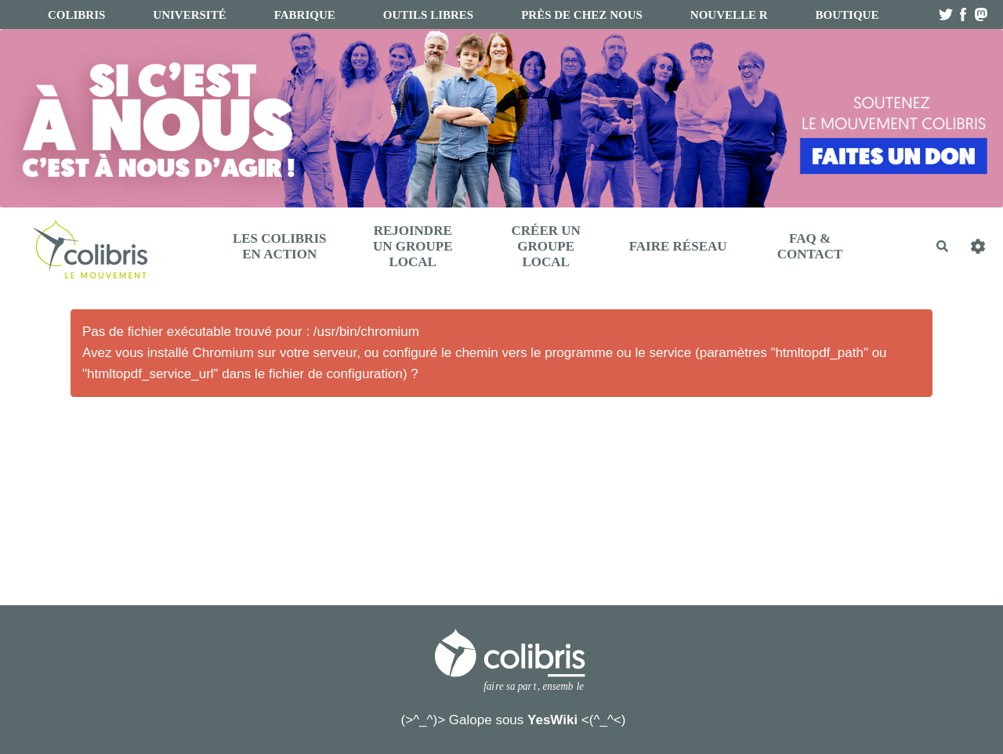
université (189, 15)
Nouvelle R (729, 15)
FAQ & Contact (810, 246)
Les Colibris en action (280, 246)
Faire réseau (678, 246)
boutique (847, 15)
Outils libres (428, 15)
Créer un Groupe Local (546, 246)
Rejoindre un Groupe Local (413, 246)
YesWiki (552, 720)
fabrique (304, 15)
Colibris (76, 15)
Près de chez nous (582, 15)
